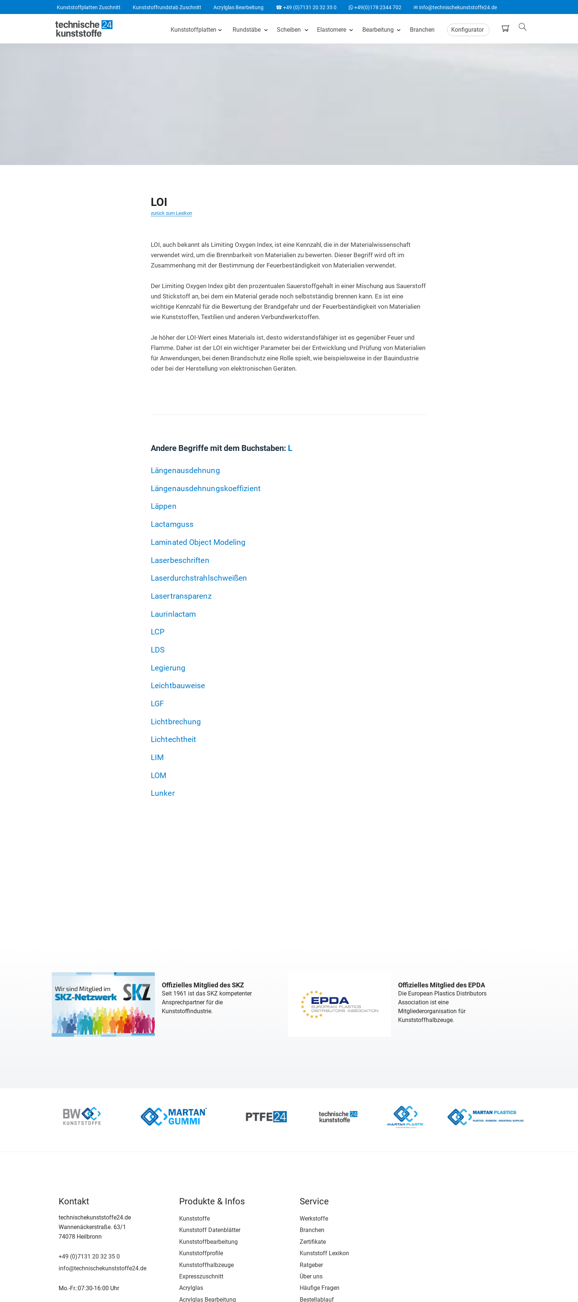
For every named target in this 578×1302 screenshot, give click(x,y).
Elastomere (332, 29)
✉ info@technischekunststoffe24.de (455, 7)
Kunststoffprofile (196, 1251)
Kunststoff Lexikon (314, 1251)
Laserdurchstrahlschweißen (199, 577)
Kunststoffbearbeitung (203, 1239)
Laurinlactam (173, 614)
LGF (157, 703)
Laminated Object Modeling (198, 542)
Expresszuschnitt (196, 1274)
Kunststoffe (189, 1216)
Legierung (168, 667)
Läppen (164, 506)
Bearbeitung (379, 29)
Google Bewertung (443, 1246)
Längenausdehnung (185, 470)
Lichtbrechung (176, 721)
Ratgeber (301, 1263)
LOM (158, 775)
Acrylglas (186, 1286)
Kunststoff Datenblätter (204, 1228)
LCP (157, 632)
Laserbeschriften (180, 560)
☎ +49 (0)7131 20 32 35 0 (306, 7)
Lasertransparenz (181, 596)
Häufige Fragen (310, 1286)
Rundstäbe (248, 29)
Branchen (423, 29)
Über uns (301, 1274)
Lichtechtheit (173, 739)
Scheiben (290, 29)
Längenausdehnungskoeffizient (206, 488)
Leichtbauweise (178, 685)
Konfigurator (468, 29)
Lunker (163, 793)
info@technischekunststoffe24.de (102, 1266)
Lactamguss (172, 524)
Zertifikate (303, 1239)
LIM (157, 757)
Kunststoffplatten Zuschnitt (89, 7)
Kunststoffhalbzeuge (201, 1263)
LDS (157, 649)
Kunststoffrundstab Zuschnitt (167, 7)
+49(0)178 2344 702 (375, 7)
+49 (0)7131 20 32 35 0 (88, 1255)
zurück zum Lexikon (171, 213)
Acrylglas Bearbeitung (238, 7)
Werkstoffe (304, 1216)
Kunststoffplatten (194, 29)
